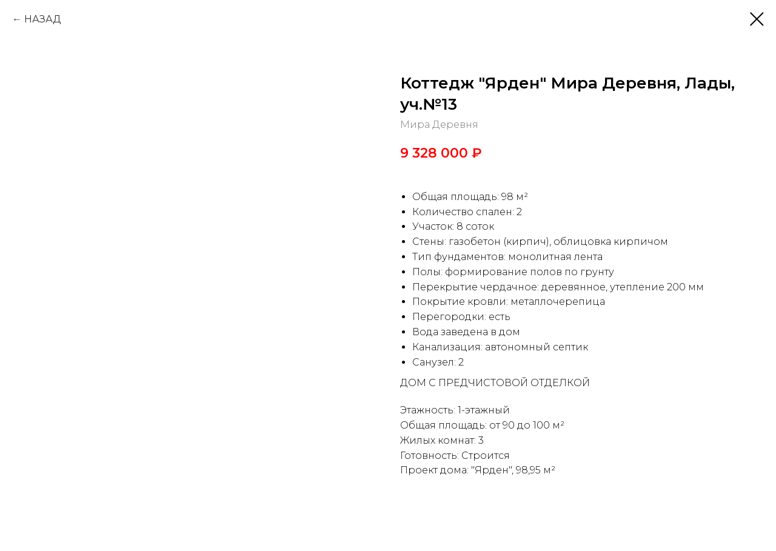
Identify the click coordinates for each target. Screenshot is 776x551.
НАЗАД (42, 19)
